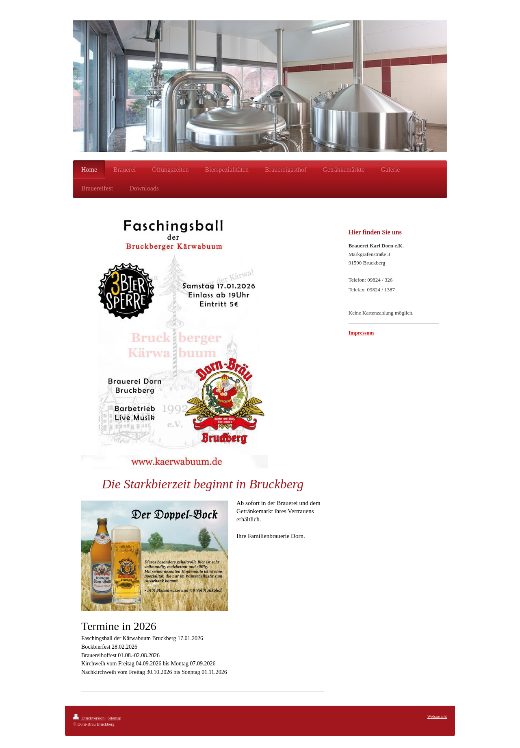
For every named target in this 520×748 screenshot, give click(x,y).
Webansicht (437, 716)
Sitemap (114, 718)
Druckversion (89, 718)
